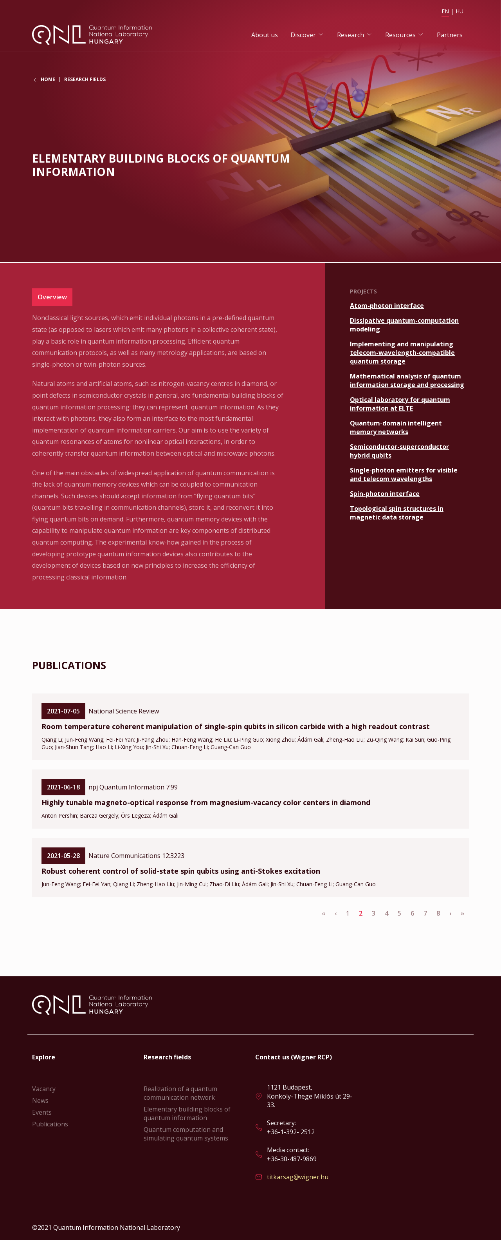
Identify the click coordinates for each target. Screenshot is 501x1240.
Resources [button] (400, 35)
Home (48, 82)
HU (459, 11)
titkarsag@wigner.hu (297, 1177)
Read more (409, 306)
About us (264, 35)
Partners (450, 35)
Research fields (85, 81)
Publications (50, 1124)
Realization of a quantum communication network (180, 1093)
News (40, 1100)
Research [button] (350, 35)
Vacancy (44, 1088)
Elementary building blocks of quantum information (187, 1113)
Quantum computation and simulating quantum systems (186, 1133)
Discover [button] (303, 35)
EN (445, 11)
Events (42, 1112)
